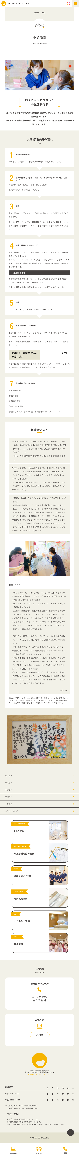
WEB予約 (39, 1035)
